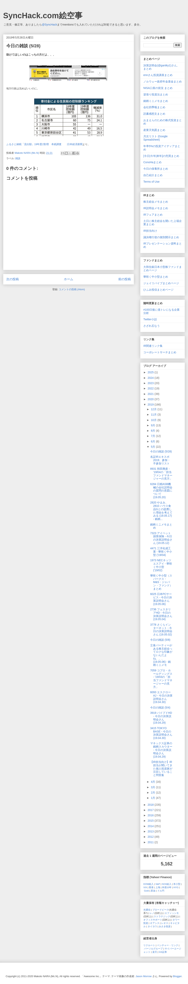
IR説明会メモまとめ (155, 208)
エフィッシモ (172, 913)
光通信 (146, 909)
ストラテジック (162, 916)
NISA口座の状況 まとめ (158, 88)
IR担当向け (150, 230)
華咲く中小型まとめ (155, 276)
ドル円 (160, 890)
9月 (153, 425)
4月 (153, 781)
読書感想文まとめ (154, 113)
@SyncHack (49, 24)
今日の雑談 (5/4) (160, 707)
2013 (151, 831)
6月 (153, 441)
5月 (153, 446)
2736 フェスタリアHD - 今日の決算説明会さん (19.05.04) (161, 614)
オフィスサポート (152, 919)
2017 (151, 810)
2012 (151, 836)
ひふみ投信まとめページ (158, 289)
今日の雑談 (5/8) (160, 639)
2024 (151, 377)
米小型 (176, 884)
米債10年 (167, 887)
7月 (153, 436)
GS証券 (163, 952)
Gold (146, 890)
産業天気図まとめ (154, 130)
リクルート (149, 945)
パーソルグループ (153, 948)
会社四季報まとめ (154, 107)
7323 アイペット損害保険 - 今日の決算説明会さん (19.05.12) (161, 538)
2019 (151, 404)
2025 (151, 372)
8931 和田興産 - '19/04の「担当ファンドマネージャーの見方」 (161, 473)
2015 (151, 820)
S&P (157, 884)
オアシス (154, 923)
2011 (151, 842)
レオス (164, 923)
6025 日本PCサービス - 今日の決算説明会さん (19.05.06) (161, 598)
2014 (151, 826)
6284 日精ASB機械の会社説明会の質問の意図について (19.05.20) (161, 490)
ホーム (68, 279)
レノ (152, 913)
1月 (153, 797)
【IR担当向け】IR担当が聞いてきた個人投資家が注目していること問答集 (161, 768)
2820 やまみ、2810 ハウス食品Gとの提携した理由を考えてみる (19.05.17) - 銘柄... (161, 511)
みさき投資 (165, 926)
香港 (151, 887)
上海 (157, 887)
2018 (151, 804)
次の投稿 (12, 279)
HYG (176, 887)
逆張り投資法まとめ (155, 94)
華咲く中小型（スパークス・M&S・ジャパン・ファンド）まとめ (161, 582)
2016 (151, 815)
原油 (153, 890)
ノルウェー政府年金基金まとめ (162, 81)
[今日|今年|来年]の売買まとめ (161, 155)
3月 (153, 787)
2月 (153, 792)
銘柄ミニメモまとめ (155, 101)
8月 (153, 430)
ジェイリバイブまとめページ (161, 283)
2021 (151, 393)
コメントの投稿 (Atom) (72, 289)
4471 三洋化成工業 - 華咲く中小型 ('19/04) (161, 552)
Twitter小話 (150, 319)
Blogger (177, 976)
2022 (151, 388)
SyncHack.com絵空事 (42, 15)
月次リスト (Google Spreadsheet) (155, 138)
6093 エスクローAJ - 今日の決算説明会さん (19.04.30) (161, 697)
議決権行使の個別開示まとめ (161, 237)
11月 (154, 414)
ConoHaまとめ (152, 162)
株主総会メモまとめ (155, 201)
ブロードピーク (160, 909)
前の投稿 (124, 279)
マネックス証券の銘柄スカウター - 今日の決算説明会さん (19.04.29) (161, 750)
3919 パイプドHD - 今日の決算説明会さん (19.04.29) (161, 717)
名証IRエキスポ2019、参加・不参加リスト (160, 460)
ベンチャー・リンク (167, 945)
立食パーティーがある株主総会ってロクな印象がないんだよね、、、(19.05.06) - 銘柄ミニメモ (161, 655)
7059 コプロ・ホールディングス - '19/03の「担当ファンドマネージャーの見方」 (161, 678)
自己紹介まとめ (153, 175)
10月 (154, 420)
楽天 (154, 952)
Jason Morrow (144, 976)
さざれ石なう (151, 325)
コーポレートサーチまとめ (159, 352)
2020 (151, 399)
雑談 (17, 158)
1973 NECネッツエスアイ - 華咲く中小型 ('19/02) (161, 565)
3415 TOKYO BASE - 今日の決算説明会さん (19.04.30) (161, 733)
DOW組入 (148, 884)
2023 (151, 383)
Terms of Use (151, 181)
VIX (145, 887)
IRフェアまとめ (153, 214)
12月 (154, 409)
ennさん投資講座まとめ (158, 75)
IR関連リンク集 (153, 345)
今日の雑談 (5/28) (161, 451)
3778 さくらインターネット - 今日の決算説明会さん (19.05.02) (161, 629)
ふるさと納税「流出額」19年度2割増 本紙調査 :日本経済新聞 (44, 144)
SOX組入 (167, 884)
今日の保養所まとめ (155, 168)
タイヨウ (152, 926)
